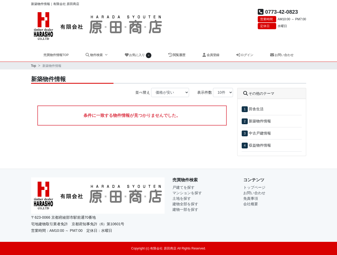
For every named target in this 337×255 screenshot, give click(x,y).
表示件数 (204, 92)
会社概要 (250, 204)
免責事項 (250, 198)
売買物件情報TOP (56, 55)
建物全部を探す (185, 204)
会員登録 (211, 55)
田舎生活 (256, 109)
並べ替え (142, 92)
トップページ (254, 187)
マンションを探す (187, 193)
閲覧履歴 (177, 55)
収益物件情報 (260, 145)
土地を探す (181, 198)
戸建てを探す (183, 187)
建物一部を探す (185, 209)
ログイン (245, 55)
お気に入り (138, 55)
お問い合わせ (282, 55)
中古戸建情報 (260, 133)
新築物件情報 (260, 121)
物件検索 (94, 55)
